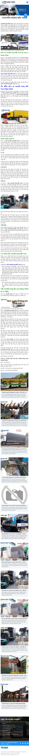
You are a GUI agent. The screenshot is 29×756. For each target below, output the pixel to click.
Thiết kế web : (3, 744)
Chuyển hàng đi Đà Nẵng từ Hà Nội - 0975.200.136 (14, 392)
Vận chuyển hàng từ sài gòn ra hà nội (10, 734)
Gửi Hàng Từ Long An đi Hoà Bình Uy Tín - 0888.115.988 (14, 590)
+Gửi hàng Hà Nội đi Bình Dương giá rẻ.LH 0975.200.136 (14, 449)
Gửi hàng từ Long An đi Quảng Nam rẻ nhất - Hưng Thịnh (14, 675)
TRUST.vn (8, 744)
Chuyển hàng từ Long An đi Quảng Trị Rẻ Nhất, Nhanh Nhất (14, 647)
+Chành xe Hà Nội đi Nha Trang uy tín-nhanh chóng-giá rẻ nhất (14, 420)
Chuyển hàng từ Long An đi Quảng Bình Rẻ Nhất (13, 703)
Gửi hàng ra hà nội (6, 736)
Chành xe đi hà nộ (6, 737)
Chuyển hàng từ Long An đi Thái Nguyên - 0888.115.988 (14, 533)
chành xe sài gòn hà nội (7, 732)
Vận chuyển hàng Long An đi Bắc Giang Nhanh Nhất (14, 618)
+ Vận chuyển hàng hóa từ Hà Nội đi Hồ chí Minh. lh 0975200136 (14, 477)
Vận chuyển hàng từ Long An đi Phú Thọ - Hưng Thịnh (14, 562)
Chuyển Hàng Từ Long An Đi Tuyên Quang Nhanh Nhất (14, 505)
